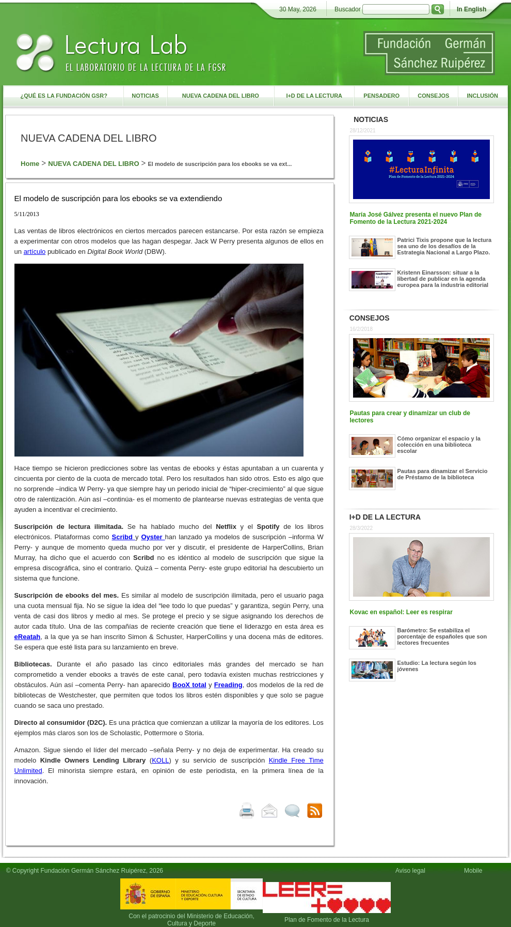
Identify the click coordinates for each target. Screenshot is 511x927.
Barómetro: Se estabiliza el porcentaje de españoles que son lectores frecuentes (442, 636)
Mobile (475, 870)
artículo (35, 251)
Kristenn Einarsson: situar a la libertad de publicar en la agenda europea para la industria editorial (443, 278)
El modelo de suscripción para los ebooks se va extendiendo (118, 198)
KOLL (160, 760)
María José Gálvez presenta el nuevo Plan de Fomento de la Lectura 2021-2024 (416, 218)
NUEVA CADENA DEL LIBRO (93, 164)
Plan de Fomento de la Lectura (326, 919)
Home (30, 164)
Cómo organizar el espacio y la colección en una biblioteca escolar (439, 444)
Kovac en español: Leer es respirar (401, 612)
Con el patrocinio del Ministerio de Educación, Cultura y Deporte (191, 920)
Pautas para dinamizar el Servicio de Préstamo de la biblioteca (442, 474)
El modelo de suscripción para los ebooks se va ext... (220, 164)
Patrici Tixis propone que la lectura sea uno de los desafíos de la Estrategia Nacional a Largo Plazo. (444, 246)
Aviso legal (410, 870)
